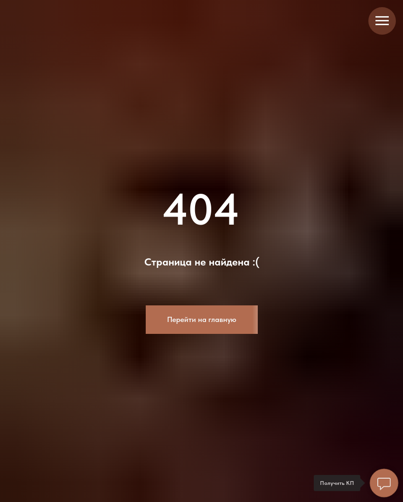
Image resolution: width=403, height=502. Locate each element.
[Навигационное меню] (382, 21)
